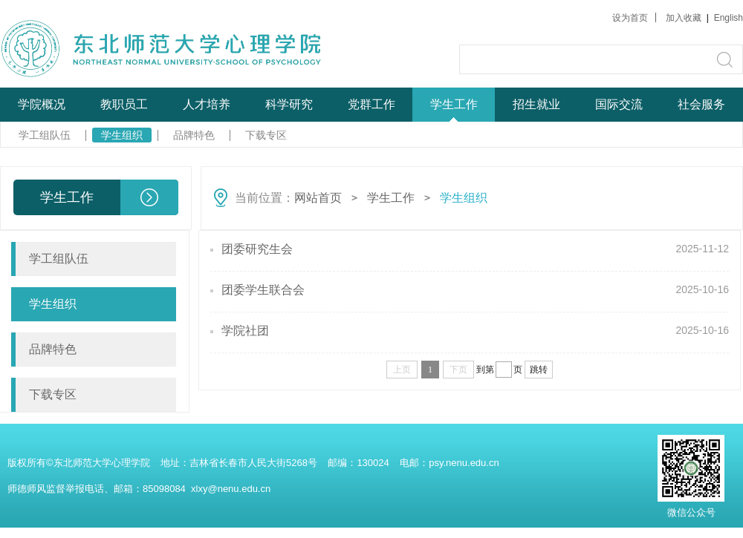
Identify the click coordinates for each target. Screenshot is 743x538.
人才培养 (206, 104)
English (728, 18)
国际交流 (619, 104)
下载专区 (266, 135)
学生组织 (122, 135)
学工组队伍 (45, 135)
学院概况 (41, 104)
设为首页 (630, 18)
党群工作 (371, 104)
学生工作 (454, 104)
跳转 (539, 369)
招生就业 (536, 104)
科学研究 (289, 104)
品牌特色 (194, 135)
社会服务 (701, 104)
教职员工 (124, 104)
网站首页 (318, 197)
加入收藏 (685, 18)
